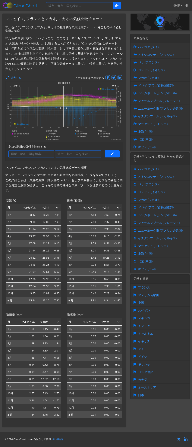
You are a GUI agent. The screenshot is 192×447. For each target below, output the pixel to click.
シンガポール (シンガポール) (157, 93)
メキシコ (144, 318)
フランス (144, 287)
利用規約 (58, 439)
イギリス (144, 341)
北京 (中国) (145, 139)
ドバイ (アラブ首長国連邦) (156, 85)
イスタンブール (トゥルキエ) (157, 116)
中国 (141, 303)
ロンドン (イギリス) (151, 70)
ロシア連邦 (145, 372)
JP (177, 5)
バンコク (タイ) (148, 47)
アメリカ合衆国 (148, 295)
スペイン (144, 310)
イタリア (144, 326)
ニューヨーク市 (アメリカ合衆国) (160, 108)
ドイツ (142, 356)
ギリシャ (144, 364)
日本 (141, 395)
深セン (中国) (147, 147)
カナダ (142, 380)
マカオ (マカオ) (148, 78)
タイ (141, 349)
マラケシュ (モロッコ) (153, 124)
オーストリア (147, 387)
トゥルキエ (145, 333)
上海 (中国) (145, 131)
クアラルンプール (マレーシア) (159, 101)
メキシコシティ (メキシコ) (156, 55)
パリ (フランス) (148, 62)
